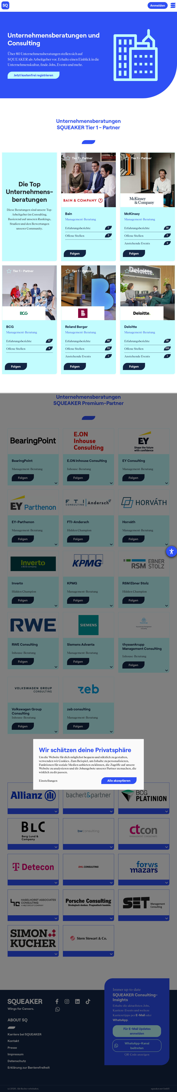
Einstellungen (48, 781)
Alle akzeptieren (119, 781)
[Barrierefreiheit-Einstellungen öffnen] (171, 551)
